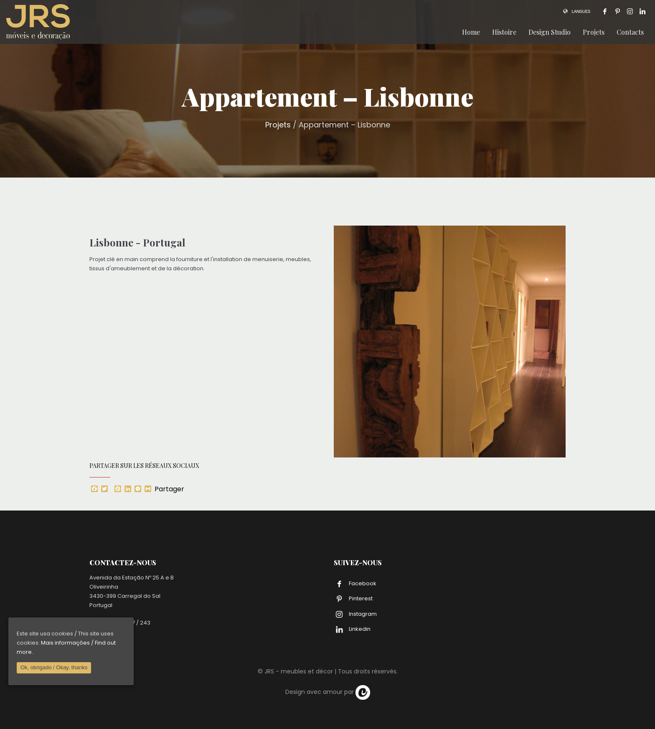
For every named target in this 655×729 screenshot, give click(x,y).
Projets (278, 124)
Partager (169, 489)
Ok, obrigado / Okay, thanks (53, 667)
